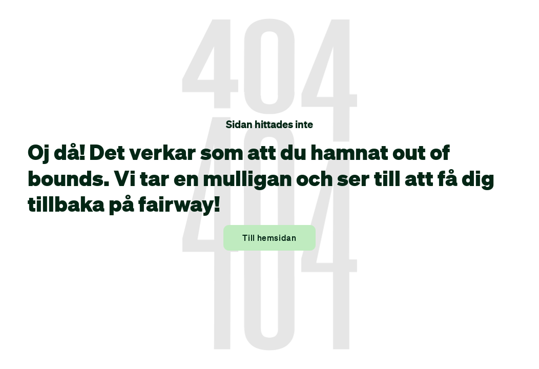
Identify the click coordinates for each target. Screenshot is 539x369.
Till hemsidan (269, 238)
